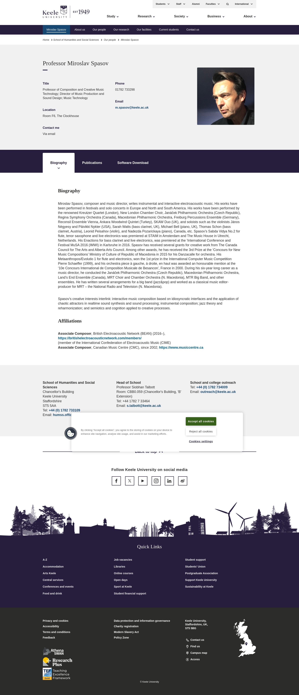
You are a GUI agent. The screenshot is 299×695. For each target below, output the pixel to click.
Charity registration (126, 626)
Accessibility (51, 626)
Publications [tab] (92, 163)
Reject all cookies (201, 431)
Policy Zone (121, 637)
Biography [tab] (58, 165)
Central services (53, 579)
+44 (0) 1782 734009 (212, 387)
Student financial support (130, 593)
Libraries (119, 566)
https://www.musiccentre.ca (181, 347)
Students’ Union (195, 566)
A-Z (45, 559)
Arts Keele (49, 573)
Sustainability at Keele (199, 586)
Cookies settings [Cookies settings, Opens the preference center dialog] (201, 441)
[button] (227, 3)
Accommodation (53, 566)
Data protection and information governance (142, 620)
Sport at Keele (123, 586)
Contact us (192, 29)
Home (46, 39)
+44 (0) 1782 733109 (64, 410)
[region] (157, 432)
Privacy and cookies (55, 620)
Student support (195, 559)
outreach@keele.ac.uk (218, 392)
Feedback (49, 637)
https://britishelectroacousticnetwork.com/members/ (99, 338)
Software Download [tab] (133, 163)
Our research (121, 29)
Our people (99, 29)
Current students (169, 29)
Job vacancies (123, 559)
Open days (121, 579)
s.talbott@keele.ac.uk (144, 406)
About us (80, 29)
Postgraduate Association (201, 573)
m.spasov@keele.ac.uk (132, 107)
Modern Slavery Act (126, 632)
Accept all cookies (201, 421)
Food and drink (52, 593)
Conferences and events (58, 586)
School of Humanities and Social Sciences (76, 39)
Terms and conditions (56, 632)
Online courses (123, 573)
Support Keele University (201, 579)
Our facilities (144, 29)
